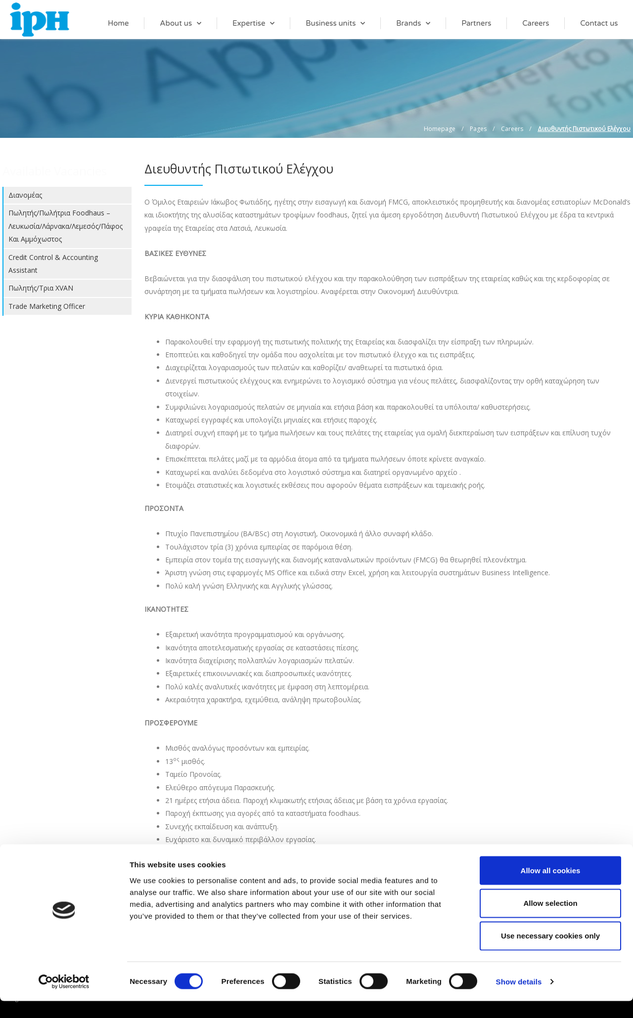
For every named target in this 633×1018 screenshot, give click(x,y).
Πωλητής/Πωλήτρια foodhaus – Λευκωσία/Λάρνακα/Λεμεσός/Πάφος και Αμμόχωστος (65, 226)
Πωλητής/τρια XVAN (40, 288)
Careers (535, 23)
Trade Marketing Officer (46, 306)
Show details (519, 998)
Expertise (253, 23)
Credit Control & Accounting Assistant (53, 264)
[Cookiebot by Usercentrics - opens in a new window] (64, 998)
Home (118, 23)
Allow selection (550, 920)
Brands (413, 23)
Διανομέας (25, 195)
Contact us (599, 23)
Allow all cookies (551, 887)
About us (180, 23)
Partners (476, 23)
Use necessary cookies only (550, 953)
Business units (335, 23)
